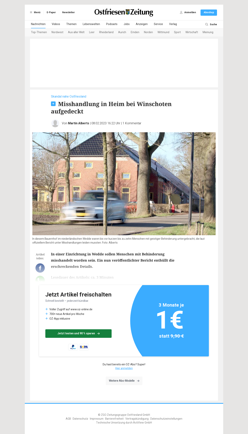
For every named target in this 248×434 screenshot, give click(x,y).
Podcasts (111, 24)
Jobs (127, 24)
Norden (148, 32)
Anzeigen (142, 24)
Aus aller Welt (76, 32)
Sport (177, 32)
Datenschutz (80, 419)
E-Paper (51, 12)
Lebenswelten (91, 24)
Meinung (208, 32)
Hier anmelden (124, 368)
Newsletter (68, 12)
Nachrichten (38, 24)
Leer (92, 32)
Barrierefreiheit (114, 419)
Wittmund (163, 32)
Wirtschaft (191, 32)
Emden (135, 32)
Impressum (96, 419)
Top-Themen (39, 32)
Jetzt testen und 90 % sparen (78, 333)
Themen (71, 24)
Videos (56, 24)
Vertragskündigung (137, 419)
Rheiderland (106, 32)
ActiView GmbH (142, 423)
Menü (34, 12)
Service (158, 24)
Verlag (173, 24)
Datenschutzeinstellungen (166, 419)
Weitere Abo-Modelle (124, 381)
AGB (68, 419)
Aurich (122, 32)
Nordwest (57, 32)
